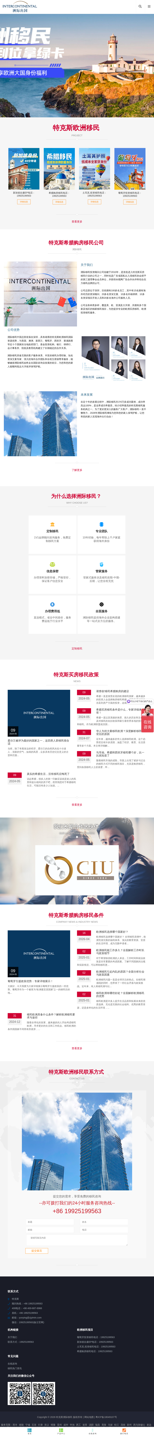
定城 (64, 1405)
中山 (136, 1405)
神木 (124, 1405)
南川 (52, 1405)
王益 (129, 1408)
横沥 (90, 1405)
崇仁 (46, 1408)
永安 (149, 1411)
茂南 (123, 1402)
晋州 (59, 1402)
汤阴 (91, 1402)
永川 (47, 1411)
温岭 (45, 1405)
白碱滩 (101, 1411)
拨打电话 (124, 1431)
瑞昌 (97, 1402)
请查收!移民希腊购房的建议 (112, 691)
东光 (75, 1411)
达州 (59, 1408)
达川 (78, 1408)
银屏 (71, 1405)
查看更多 (77, 221)
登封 (87, 1411)
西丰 (15, 1402)
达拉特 (116, 1405)
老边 (149, 1402)
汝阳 (109, 1405)
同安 (94, 1411)
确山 (135, 1408)
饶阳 (102, 1405)
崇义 (46, 1402)
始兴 (53, 1408)
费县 (123, 1408)
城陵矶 (32, 1408)
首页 (29, 1431)
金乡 (22, 1411)
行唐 (40, 1402)
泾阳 (65, 1408)
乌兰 (115, 1411)
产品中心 (61, 1431)
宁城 (27, 1402)
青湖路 (11, 1408)
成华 (65, 1402)
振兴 (83, 1405)
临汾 (77, 1405)
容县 (58, 1405)
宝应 (85, 1408)
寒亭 (91, 1408)
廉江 (79, 1414)
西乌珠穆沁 (139, 1402)
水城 (68, 1411)
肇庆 (28, 1405)
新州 (129, 1402)
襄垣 (22, 1405)
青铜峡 (61, 1411)
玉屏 (73, 1414)
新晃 (40, 1408)
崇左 (96, 1405)
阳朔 (116, 1408)
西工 (78, 1402)
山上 (15, 1405)
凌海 (109, 1411)
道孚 (4, 1408)
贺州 (28, 1411)
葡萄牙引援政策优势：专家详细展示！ (30, 957)
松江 (116, 1402)
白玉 (104, 1408)
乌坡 (110, 1402)
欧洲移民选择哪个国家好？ (112, 908)
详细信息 (24, 202)
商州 (9, 1411)
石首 (34, 1402)
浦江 (41, 1411)
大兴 (3, 1405)
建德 (148, 1408)
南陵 (21, 1402)
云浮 (128, 1411)
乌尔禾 (135, 1411)
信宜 (19, 1408)
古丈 (110, 1408)
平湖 (54, 1414)
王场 (81, 1411)
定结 (53, 1411)
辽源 (60, 1414)
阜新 (149, 1405)
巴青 (143, 1405)
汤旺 (121, 1411)
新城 (98, 1414)
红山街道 (37, 1405)
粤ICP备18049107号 (106, 1395)
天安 (9, 1405)
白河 (66, 1414)
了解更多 (77, 470)
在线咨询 (92, 1431)
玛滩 (92, 1414)
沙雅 (72, 1408)
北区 (85, 1414)
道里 (85, 1402)
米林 (34, 1411)
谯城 (97, 1408)
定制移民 (77, 648)
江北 (130, 1405)
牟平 (47, 1414)
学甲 (143, 1411)
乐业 (104, 1414)
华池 (72, 1402)
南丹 (15, 1411)
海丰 (142, 1408)
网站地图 (89, 1395)
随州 (3, 1411)
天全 (25, 1408)
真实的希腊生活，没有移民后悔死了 (48, 773)
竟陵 (104, 1402)
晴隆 (53, 1402)
